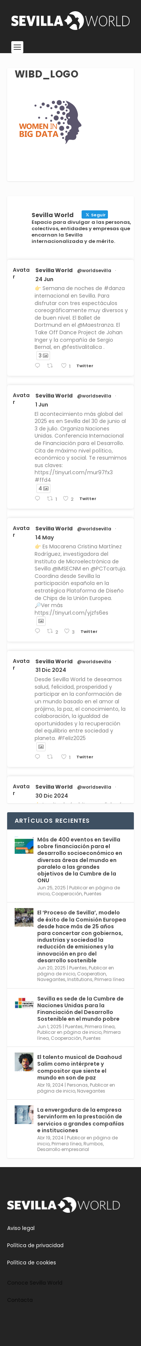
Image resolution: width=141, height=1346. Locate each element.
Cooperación (67, 893)
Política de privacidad (35, 1245)
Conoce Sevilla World (34, 1282)
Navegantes (51, 979)
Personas (77, 1085)
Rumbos (93, 1144)
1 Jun (41, 404)
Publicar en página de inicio (69, 1032)
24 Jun (44, 279)
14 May (44, 537)
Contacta (20, 1300)
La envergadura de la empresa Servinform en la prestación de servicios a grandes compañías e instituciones (80, 1120)
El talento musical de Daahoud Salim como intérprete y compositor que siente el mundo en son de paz (79, 1067)
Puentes (93, 893)
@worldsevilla (94, 271)
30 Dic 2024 (51, 796)
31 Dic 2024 (50, 670)
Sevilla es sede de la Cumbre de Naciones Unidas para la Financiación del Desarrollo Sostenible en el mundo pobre (80, 1009)
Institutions (79, 979)
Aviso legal (21, 1228)
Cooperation (91, 974)
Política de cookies (31, 1262)
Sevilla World (54, 270)
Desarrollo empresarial (63, 1149)
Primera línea (109, 979)
